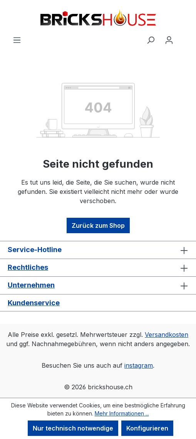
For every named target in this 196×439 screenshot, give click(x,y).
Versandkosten (166, 334)
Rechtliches (28, 267)
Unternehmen (31, 285)
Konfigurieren (147, 428)
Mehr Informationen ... (122, 413)
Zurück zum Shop (98, 225)
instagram (138, 365)
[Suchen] (150, 39)
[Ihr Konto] (169, 39)
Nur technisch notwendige (73, 428)
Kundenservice (34, 303)
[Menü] (17, 39)
